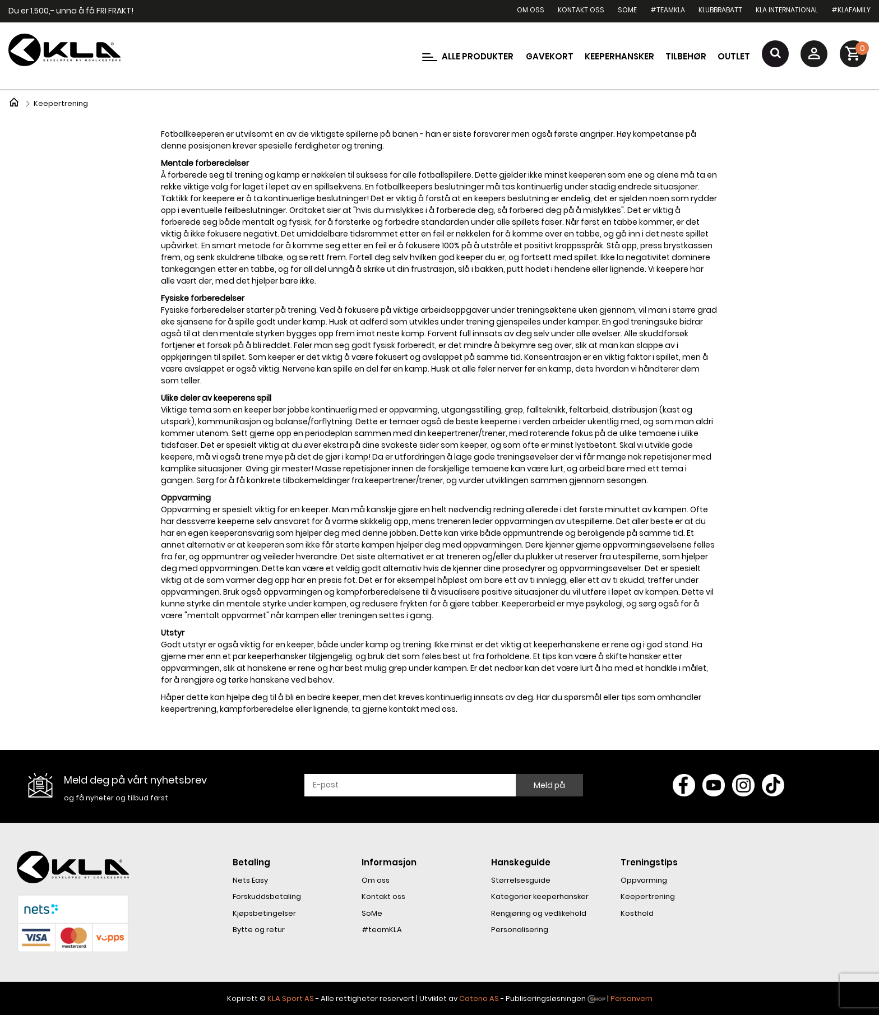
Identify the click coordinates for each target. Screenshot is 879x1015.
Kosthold (637, 913)
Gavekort (549, 56)
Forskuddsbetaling (267, 896)
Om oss (530, 10)
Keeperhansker (619, 56)
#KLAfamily (851, 10)
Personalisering (519, 929)
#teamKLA (667, 10)
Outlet (734, 56)
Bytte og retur (259, 929)
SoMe (627, 10)
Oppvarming (644, 880)
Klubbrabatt (720, 10)
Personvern (631, 998)
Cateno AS (479, 998)
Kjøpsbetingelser (264, 913)
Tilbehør (685, 56)
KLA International (787, 10)
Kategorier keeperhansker (540, 896)
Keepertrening (648, 896)
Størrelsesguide (520, 880)
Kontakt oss (581, 10)
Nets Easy (250, 880)
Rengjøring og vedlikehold (538, 913)
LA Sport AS (293, 998)
